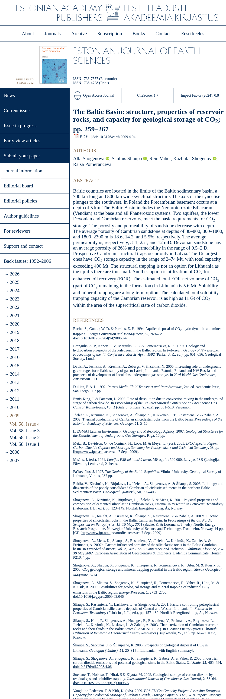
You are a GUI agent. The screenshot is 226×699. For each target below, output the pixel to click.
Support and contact (23, 246)
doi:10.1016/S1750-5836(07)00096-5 (101, 683)
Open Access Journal (98, 95)
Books (138, 33)
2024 (14, 290)
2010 (14, 407)
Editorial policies (20, 201)
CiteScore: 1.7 (147, 95)
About (28, 33)
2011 (14, 399)
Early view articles (22, 140)
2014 (14, 374)
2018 (14, 340)
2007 (14, 460)
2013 (14, 382)
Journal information (23, 171)
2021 (14, 315)
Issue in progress (20, 125)
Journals (52, 33)
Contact (163, 33)
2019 (14, 332)
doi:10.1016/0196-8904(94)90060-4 (100, 338)
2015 (14, 365)
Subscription (109, 33)
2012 (14, 390)
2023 (14, 299)
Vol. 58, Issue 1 (25, 444)
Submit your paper (22, 155)
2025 (14, 282)
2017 (14, 349)
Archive (79, 33)
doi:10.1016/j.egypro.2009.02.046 (98, 596)
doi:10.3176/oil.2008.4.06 (92, 667)
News (9, 95)
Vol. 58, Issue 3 (25, 430)
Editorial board (18, 186)
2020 (14, 324)
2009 (14, 415)
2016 (14, 357)
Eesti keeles (192, 33)
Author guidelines (21, 216)
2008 (14, 452)
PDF (84, 135)
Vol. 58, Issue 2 (25, 437)
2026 (14, 274)
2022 (14, 307)
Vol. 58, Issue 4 (25, 424)
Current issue (16, 110)
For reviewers (17, 231)
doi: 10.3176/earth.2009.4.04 (113, 137)
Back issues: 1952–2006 (27, 261)
